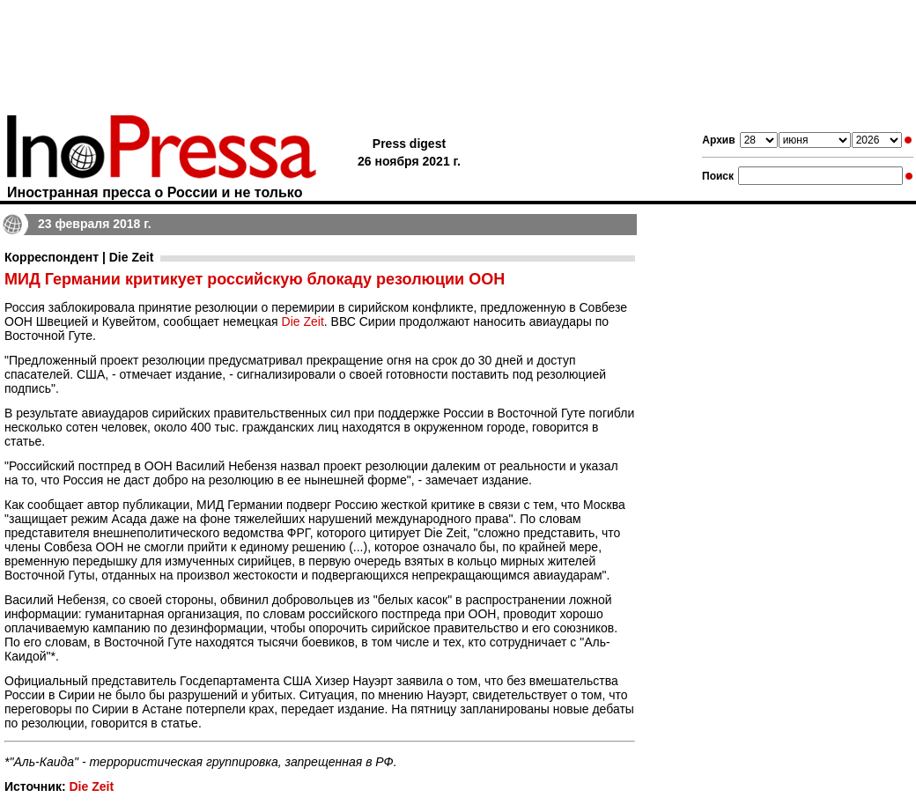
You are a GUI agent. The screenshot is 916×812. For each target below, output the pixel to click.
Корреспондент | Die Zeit (78, 257)
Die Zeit (303, 321)
